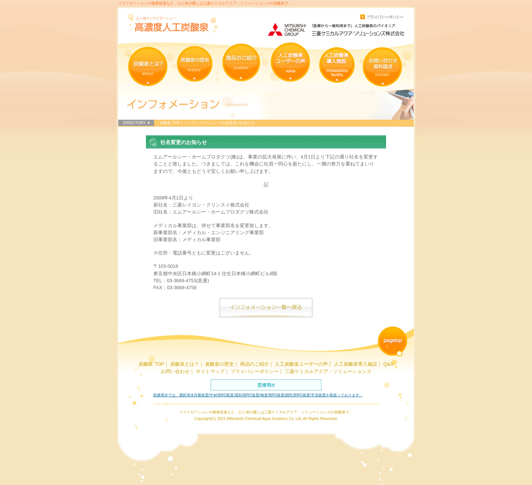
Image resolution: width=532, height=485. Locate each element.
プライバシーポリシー (255, 371)
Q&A (388, 364)
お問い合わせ (175, 371)
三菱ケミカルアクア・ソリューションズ (328, 371)
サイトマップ (210, 371)
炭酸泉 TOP (170, 123)
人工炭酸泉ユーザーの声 (301, 364)
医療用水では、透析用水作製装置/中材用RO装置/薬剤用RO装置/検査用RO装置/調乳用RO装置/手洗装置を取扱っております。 (258, 395)
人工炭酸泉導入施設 (355, 364)
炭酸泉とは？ (184, 364)
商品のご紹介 (254, 364)
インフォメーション (200, 123)
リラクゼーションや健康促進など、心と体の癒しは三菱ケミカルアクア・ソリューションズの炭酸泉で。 (205, 3)
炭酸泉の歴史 (219, 364)
